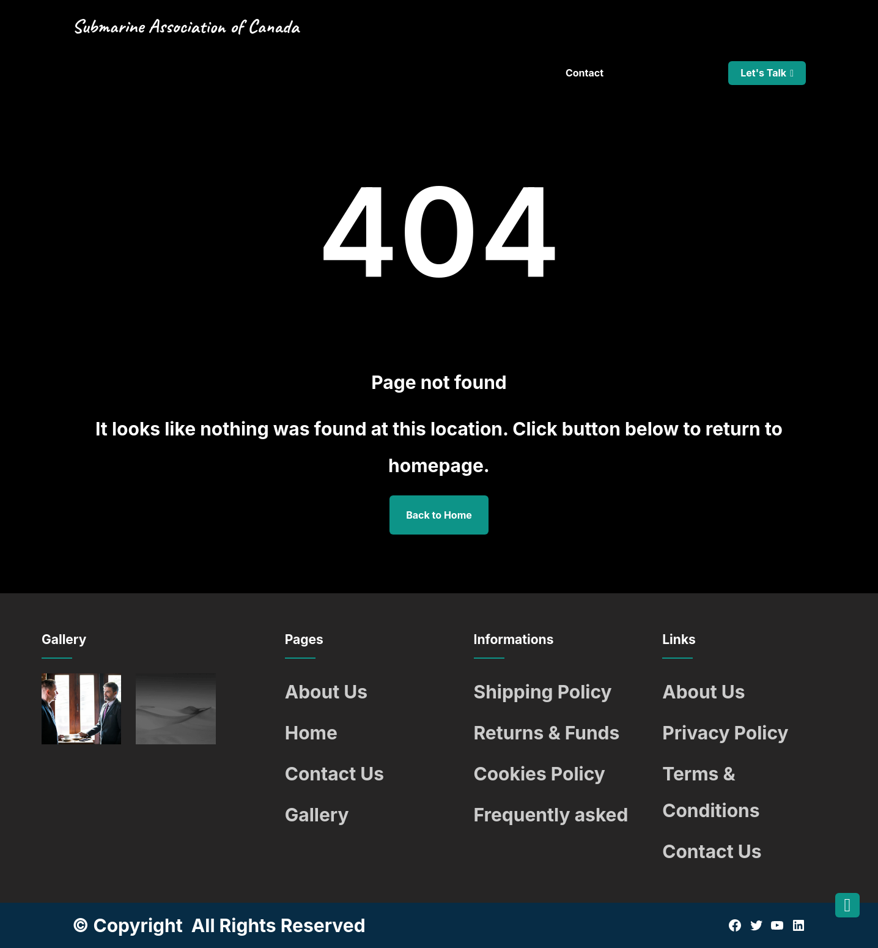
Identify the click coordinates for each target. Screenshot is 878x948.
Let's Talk (763, 73)
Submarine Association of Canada (185, 26)
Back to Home (439, 515)
